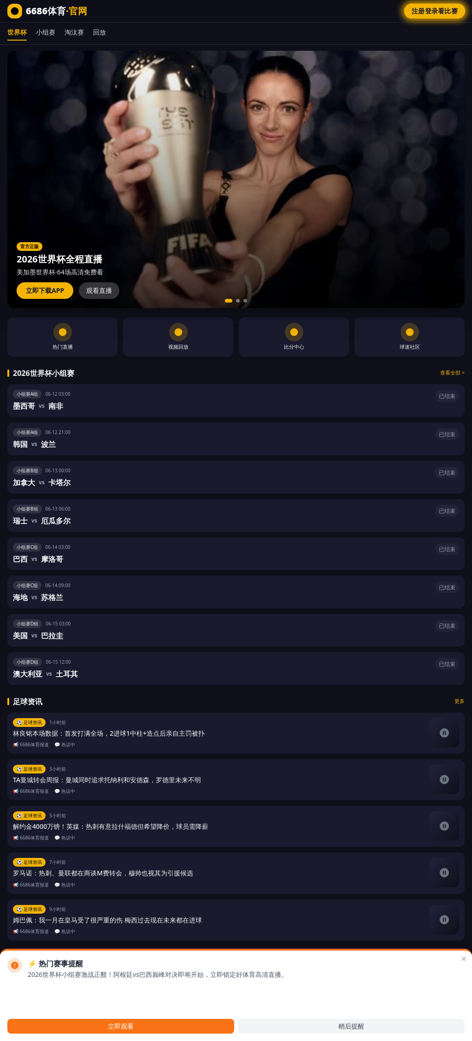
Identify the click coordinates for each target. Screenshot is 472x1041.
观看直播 (99, 290)
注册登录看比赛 (435, 10)
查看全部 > (452, 372)
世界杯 (17, 32)
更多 (459, 700)
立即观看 (121, 1026)
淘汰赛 (74, 32)
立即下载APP (45, 290)
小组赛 (45, 32)
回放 (99, 32)
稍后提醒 (351, 1026)
